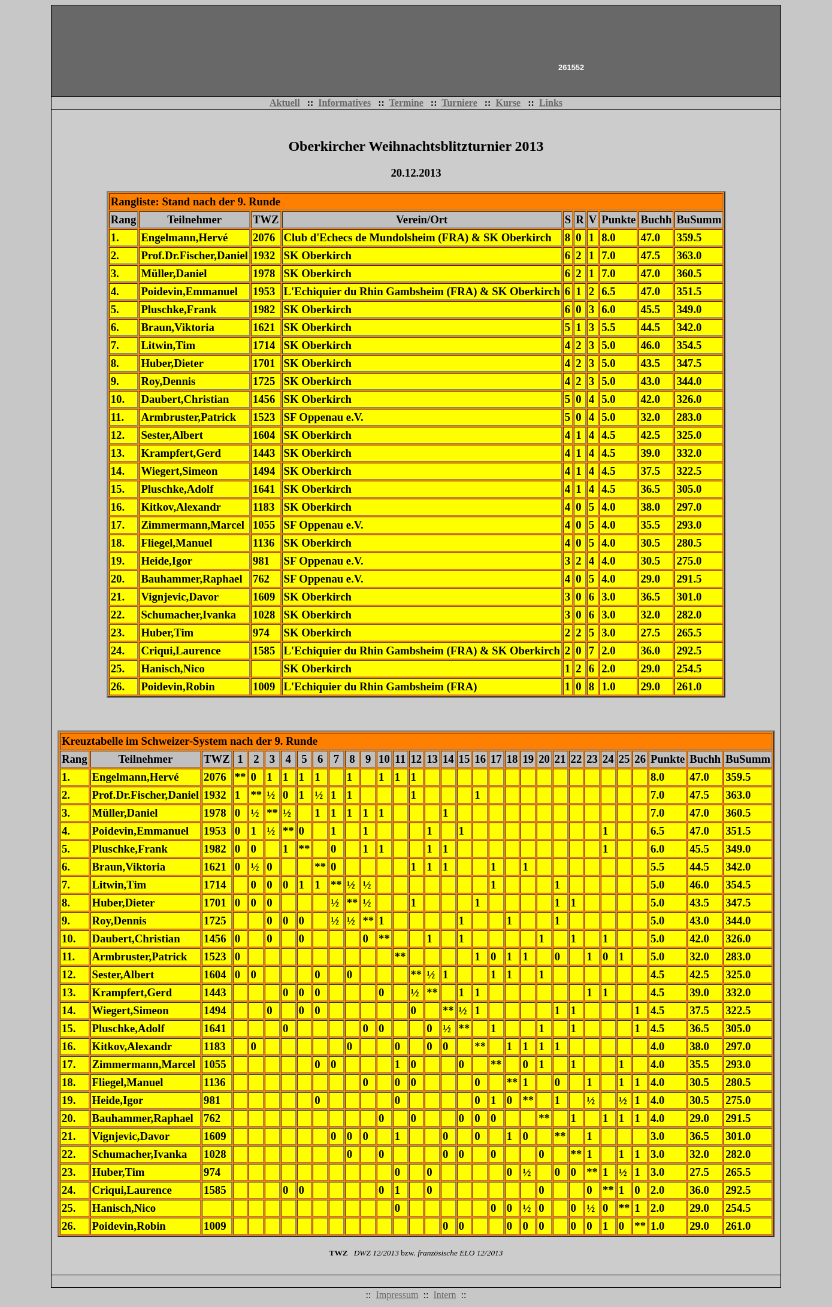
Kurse (508, 103)
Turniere (459, 103)
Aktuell (285, 103)
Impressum (397, 1295)
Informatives (344, 103)
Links (550, 103)
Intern (444, 1295)
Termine (406, 103)
